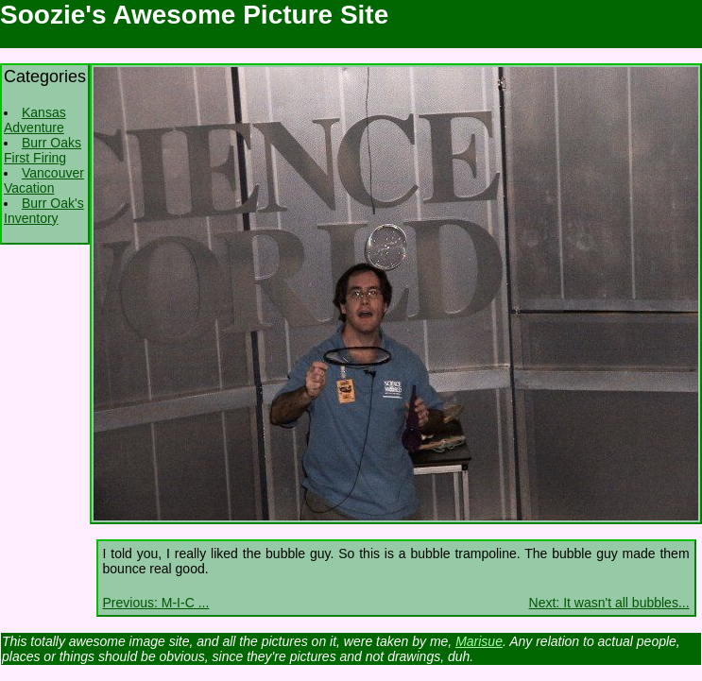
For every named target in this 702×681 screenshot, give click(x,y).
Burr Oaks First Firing (42, 150)
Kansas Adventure (35, 120)
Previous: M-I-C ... (156, 602)
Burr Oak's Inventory (44, 211)
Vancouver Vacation (44, 180)
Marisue (479, 641)
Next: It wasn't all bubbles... (609, 602)
